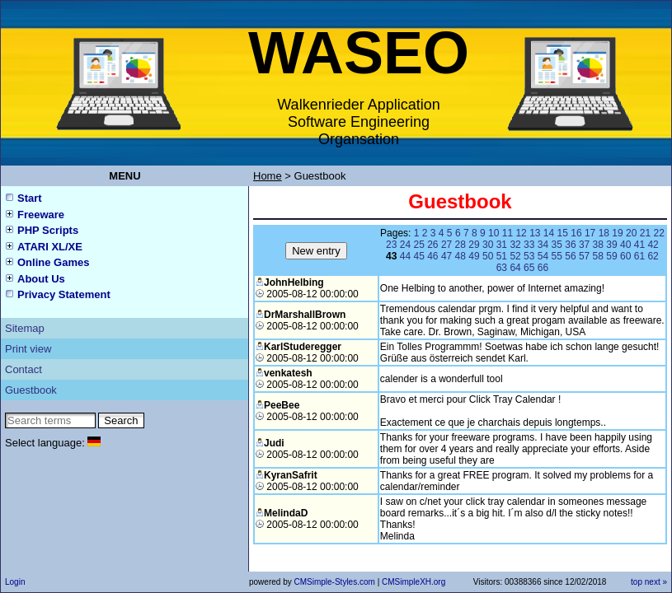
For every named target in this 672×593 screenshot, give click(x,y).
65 (529, 267)
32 (515, 244)
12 (520, 233)
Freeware (40, 214)
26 (432, 244)
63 (501, 267)
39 (611, 244)
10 (493, 233)
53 (529, 256)
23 (391, 244)
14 (548, 233)
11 (507, 233)
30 (487, 244)
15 (562, 233)
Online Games (53, 262)
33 (529, 244)
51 (501, 256)
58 (598, 256)
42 (652, 244)
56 (570, 256)
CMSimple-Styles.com (335, 581)
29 (473, 244)
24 (405, 244)
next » (656, 581)
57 (584, 256)
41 (639, 244)
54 (543, 256)
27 (446, 244)
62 (652, 256)
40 (625, 244)
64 (515, 267)
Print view (28, 349)
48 (460, 256)
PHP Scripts (47, 230)
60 (625, 256)
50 (487, 256)
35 (557, 244)
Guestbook (31, 390)
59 (611, 256)
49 (473, 256)
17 (590, 233)
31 (501, 244)
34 (543, 244)
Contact (23, 369)
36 (570, 244)
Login (15, 581)
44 (405, 256)
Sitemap (25, 328)
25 (418, 244)
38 (598, 244)
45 (418, 256)
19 (617, 233)
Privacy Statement (63, 294)
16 (576, 233)
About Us (41, 279)
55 (557, 256)
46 (432, 256)
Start (29, 198)
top (636, 581)
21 (645, 233)
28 (460, 244)
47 (446, 256)
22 (658, 233)
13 (534, 233)
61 (639, 256)
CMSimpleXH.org (413, 581)
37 (584, 244)
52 (515, 256)
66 (543, 267)
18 (604, 233)
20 (631, 233)
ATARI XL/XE (49, 246)
